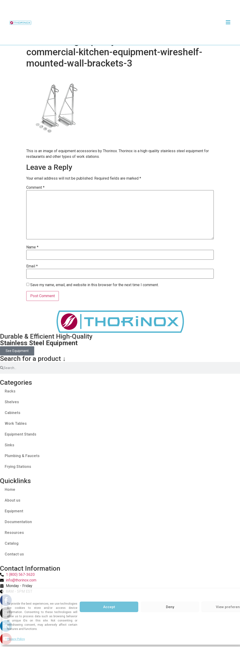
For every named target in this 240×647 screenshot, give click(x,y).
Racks (10, 391)
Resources (14, 532)
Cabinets (12, 412)
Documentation (18, 522)
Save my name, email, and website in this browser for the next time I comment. (94, 285)
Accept (109, 607)
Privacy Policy (16, 639)
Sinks (9, 445)
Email (32, 266)
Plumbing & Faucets (22, 456)
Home (10, 489)
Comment (35, 187)
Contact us (14, 554)
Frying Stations (18, 466)
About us (12, 500)
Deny (170, 607)
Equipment (14, 511)
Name (32, 247)
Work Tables (16, 423)
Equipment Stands (20, 434)
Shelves (12, 402)
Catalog (12, 543)
